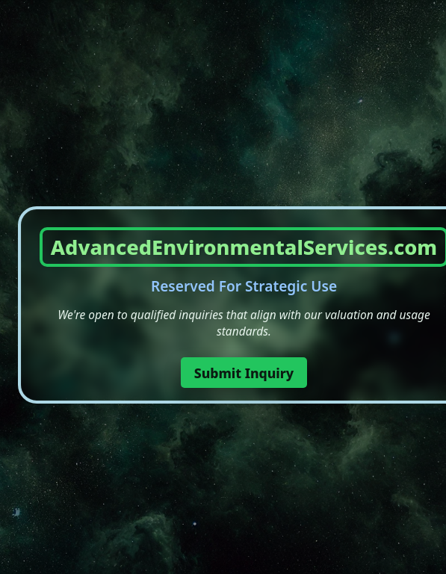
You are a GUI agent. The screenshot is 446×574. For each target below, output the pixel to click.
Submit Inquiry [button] (244, 373)
